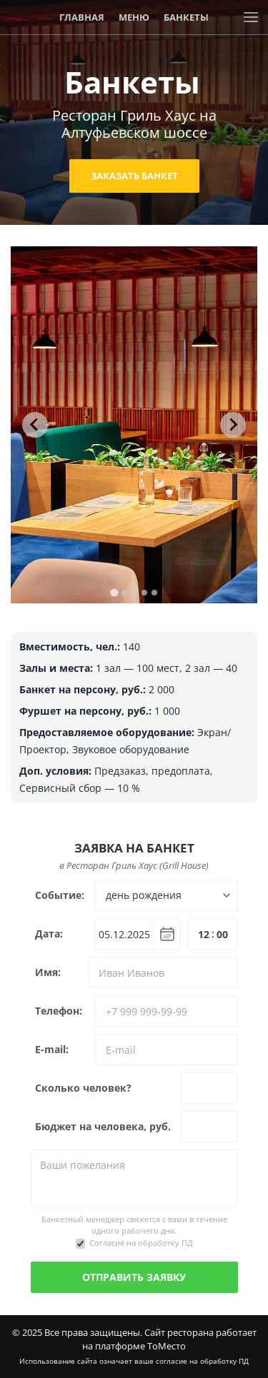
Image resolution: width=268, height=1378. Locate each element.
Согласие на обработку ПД (141, 1242)
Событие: (59, 895)
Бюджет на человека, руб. (103, 1126)
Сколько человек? (83, 1088)
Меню (134, 17)
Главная (81, 17)
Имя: (48, 972)
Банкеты (186, 17)
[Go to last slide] (35, 425)
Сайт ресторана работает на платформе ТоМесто (169, 1339)
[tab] (114, 592)
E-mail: (52, 1049)
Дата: (49, 933)
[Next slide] (233, 425)
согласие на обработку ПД (202, 1361)
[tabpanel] (134, 424)
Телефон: (58, 1010)
